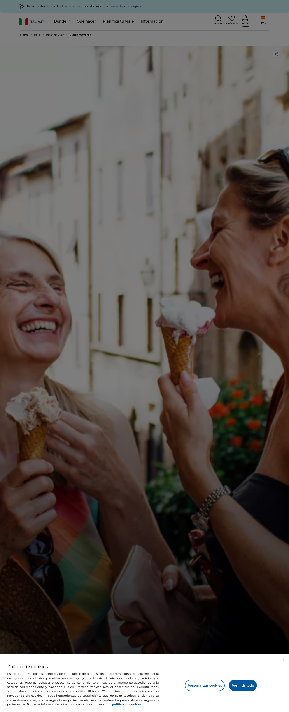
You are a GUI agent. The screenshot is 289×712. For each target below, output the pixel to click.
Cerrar (282, 659)
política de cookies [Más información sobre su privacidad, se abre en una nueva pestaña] (127, 704)
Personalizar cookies (205, 685)
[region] (144, 683)
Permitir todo (243, 685)
